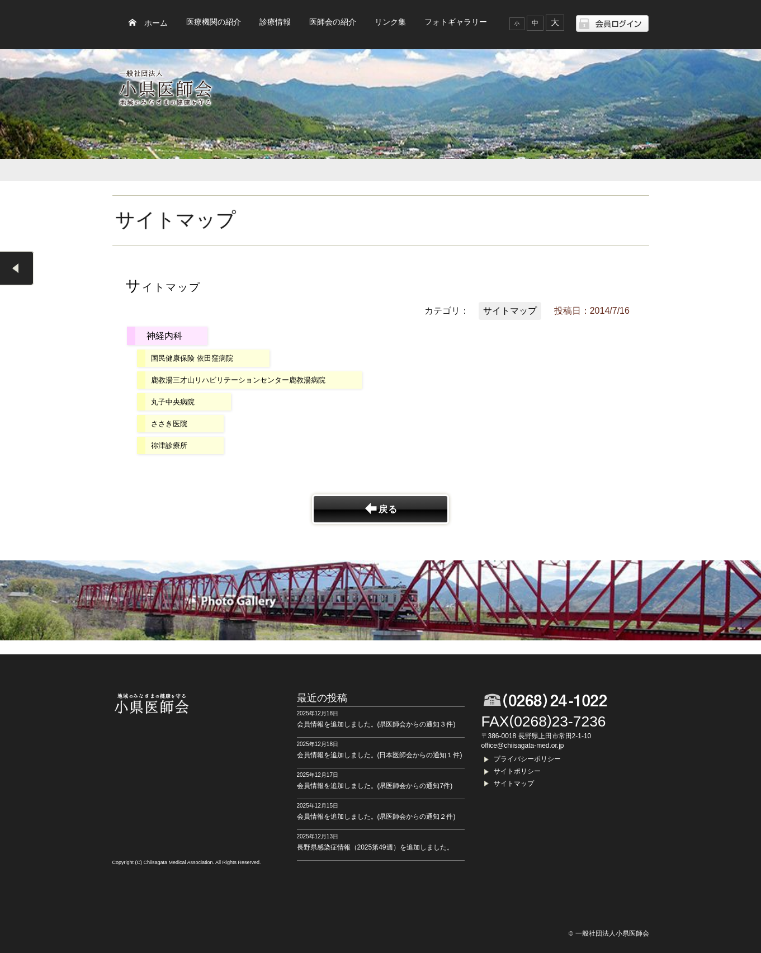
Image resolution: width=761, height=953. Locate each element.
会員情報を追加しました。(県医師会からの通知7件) (375, 786)
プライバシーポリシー (527, 759)
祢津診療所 (169, 445)
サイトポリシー (517, 771)
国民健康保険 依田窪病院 (192, 358)
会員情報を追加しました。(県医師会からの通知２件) (376, 816)
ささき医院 (169, 423)
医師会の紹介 (332, 22)
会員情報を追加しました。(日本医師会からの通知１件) (379, 755)
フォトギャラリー (455, 22)
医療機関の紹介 (213, 22)
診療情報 (275, 22)
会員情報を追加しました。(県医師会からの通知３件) (376, 724)
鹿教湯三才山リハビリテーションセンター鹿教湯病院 (238, 380)
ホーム (156, 23)
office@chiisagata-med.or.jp (522, 745)
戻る (388, 509)
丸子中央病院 (173, 402)
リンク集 (390, 22)
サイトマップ (510, 310)
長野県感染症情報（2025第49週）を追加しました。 (375, 847)
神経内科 (164, 336)
